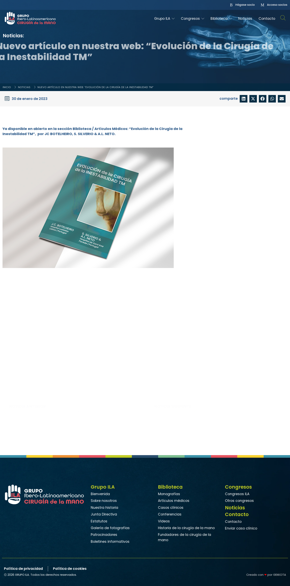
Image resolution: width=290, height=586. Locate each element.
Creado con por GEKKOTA (266, 575)
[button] (244, 99)
